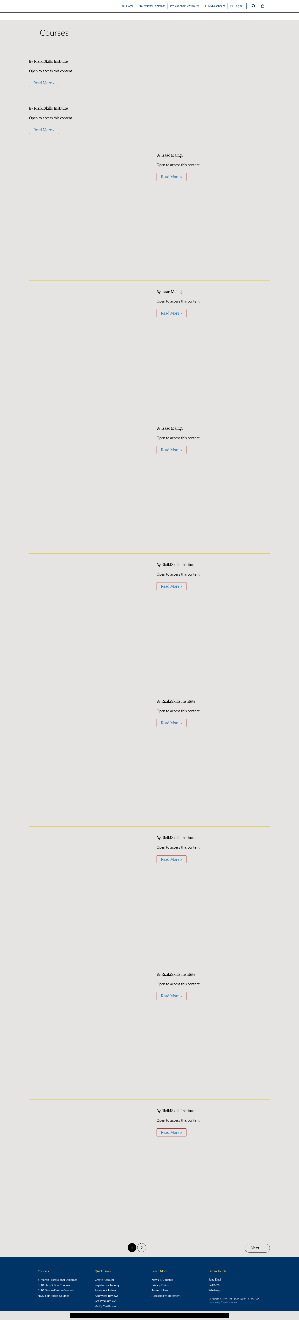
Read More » (44, 82)
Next (257, 1247)
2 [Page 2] (142, 1247)
